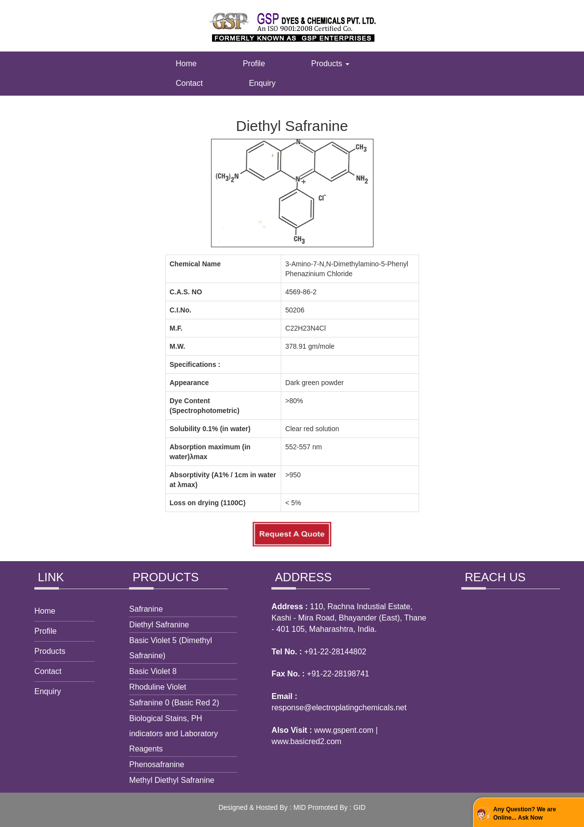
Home (186, 63)
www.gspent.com (343, 730)
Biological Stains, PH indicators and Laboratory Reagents (173, 733)
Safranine (146, 609)
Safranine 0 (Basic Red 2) (174, 702)
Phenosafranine (156, 764)
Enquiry (262, 83)
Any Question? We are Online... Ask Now (524, 813)
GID (359, 807)
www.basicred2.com (306, 741)
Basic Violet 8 (153, 671)
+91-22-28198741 (338, 674)
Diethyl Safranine (159, 624)
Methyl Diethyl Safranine (171, 780)
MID (299, 807)
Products (330, 63)
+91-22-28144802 (335, 651)
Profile (254, 63)
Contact (189, 83)
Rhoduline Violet (157, 687)
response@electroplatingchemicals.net (338, 707)
